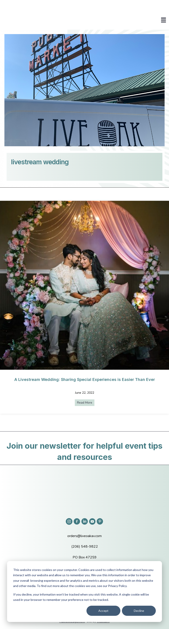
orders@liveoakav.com (84, 536)
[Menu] (163, 20)
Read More (85, 402)
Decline (139, 611)
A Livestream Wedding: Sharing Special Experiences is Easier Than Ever (84, 379)
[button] (69, 521)
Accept (103, 611)
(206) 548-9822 (84, 546)
